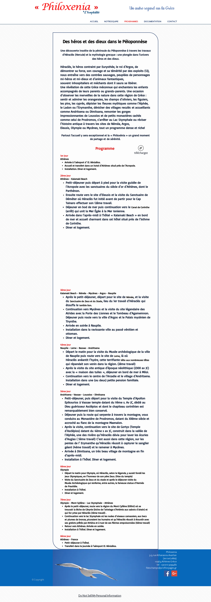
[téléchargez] (141, 150)
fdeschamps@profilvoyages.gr (161, 567)
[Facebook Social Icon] (167, 573)
